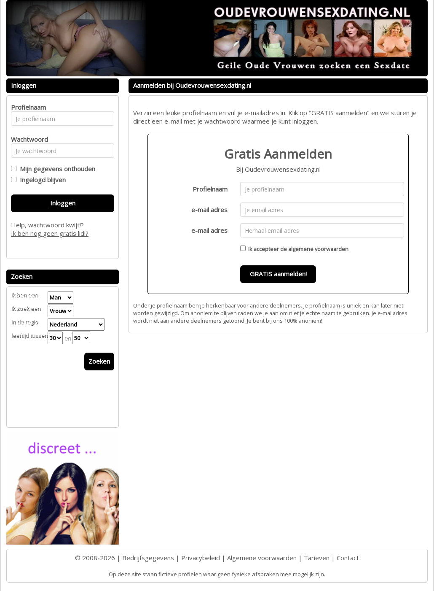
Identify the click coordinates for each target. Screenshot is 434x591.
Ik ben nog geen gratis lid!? (49, 233)
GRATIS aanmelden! (278, 274)
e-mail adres (209, 209)
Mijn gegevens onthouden (55, 169)
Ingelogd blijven (41, 179)
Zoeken (99, 361)
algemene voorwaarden (318, 249)
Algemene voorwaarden (262, 557)
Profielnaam (210, 189)
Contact (348, 557)
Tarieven (317, 557)
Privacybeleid (200, 557)
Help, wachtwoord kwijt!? (47, 225)
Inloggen (62, 203)
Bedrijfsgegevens (148, 557)
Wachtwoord (27, 139)
